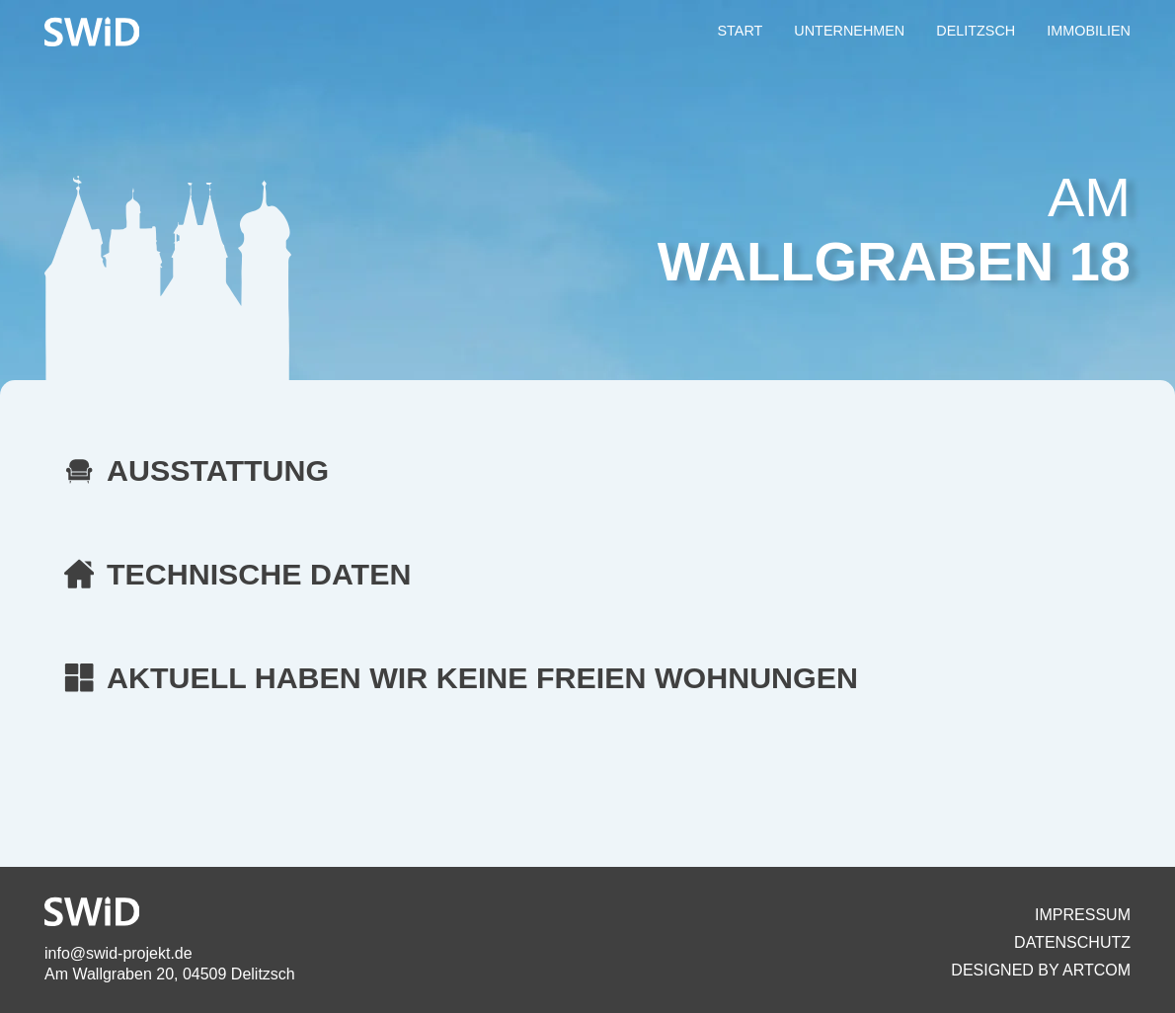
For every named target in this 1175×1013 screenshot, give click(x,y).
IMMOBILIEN (1089, 31)
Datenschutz (1072, 942)
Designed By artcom (1041, 970)
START (739, 31)
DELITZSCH (975, 31)
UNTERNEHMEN (849, 31)
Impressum (1083, 914)
